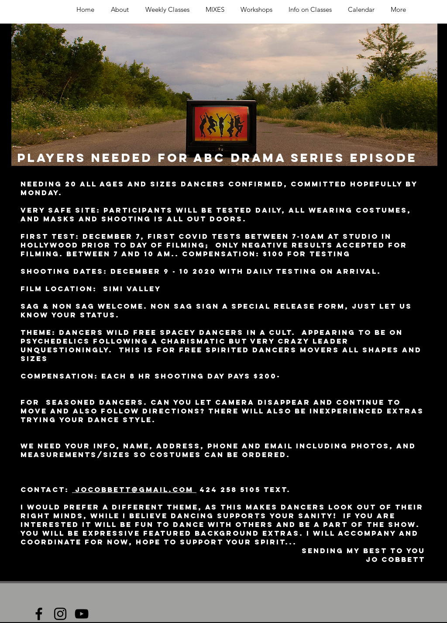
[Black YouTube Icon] (81, 614)
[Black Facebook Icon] (39, 614)
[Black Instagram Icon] (60, 614)
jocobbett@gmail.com (134, 489)
